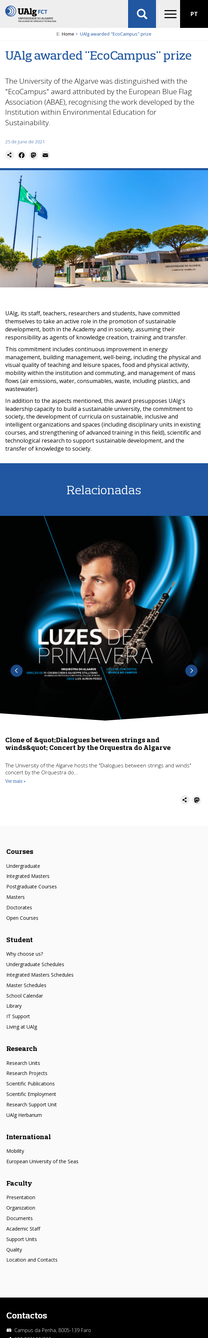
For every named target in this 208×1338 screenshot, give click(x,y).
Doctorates (19, 907)
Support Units (21, 1239)
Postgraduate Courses (31, 886)
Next (191, 671)
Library (14, 1005)
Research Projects (26, 1073)
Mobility (15, 1151)
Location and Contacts (32, 1259)
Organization (20, 1207)
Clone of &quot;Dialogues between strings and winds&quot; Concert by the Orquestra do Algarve (88, 743)
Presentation (20, 1197)
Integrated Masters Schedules (40, 974)
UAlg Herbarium (24, 1115)
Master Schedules (26, 985)
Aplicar (142, 14)
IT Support (18, 1016)
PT (194, 14)
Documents (19, 1218)
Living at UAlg (21, 1026)
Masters (15, 897)
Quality (14, 1249)
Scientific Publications (30, 1083)
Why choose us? (24, 953)
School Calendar (24, 995)
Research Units (23, 1063)
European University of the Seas (42, 1161)
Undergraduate (23, 866)
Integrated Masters (28, 876)
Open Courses (22, 918)
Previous (16, 671)
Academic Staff (23, 1228)
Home (68, 34)
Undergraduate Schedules (35, 964)
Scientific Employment (31, 1094)
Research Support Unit (31, 1104)
